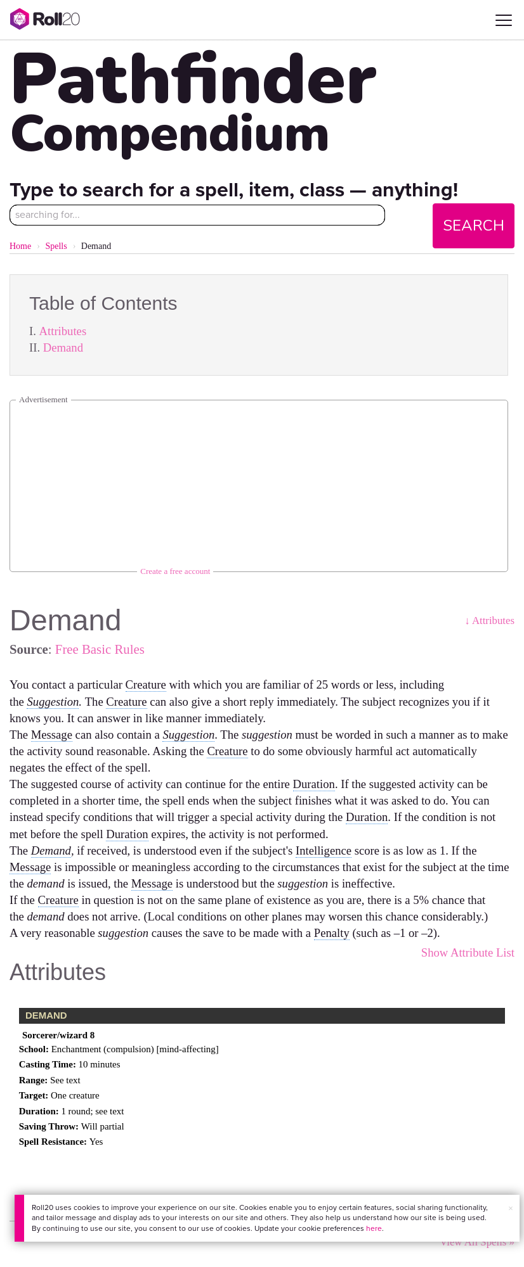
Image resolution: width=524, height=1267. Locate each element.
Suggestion (53, 701)
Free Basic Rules (100, 649)
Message (51, 734)
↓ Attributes (489, 620)
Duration (314, 784)
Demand (63, 347)
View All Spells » (477, 1242)
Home (20, 246)
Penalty (332, 932)
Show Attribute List (467, 952)
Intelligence (323, 850)
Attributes (63, 331)
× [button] (510, 1208)
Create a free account (175, 571)
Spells (56, 246)
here (374, 1228)
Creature (146, 684)
